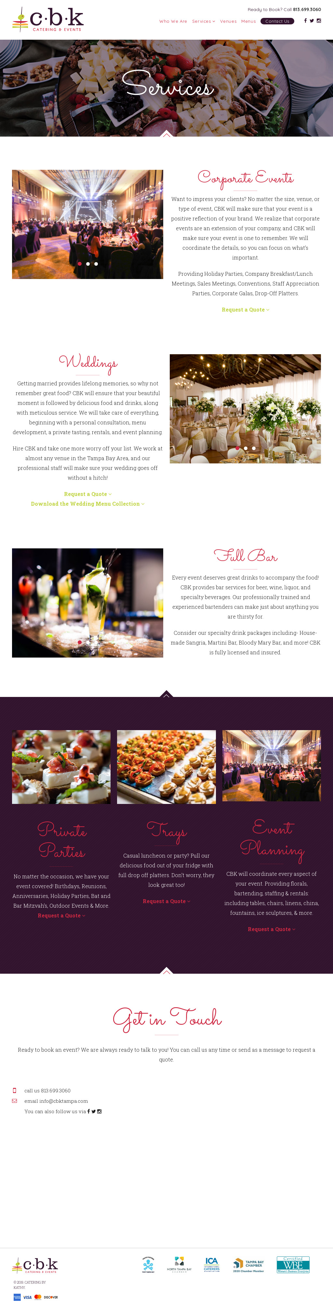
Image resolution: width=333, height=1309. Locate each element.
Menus (248, 21)
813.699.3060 (307, 9)
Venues (228, 21)
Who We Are (173, 21)
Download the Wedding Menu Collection (87, 503)
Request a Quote (245, 309)
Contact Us (277, 21)
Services (203, 21)
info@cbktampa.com (63, 1101)
